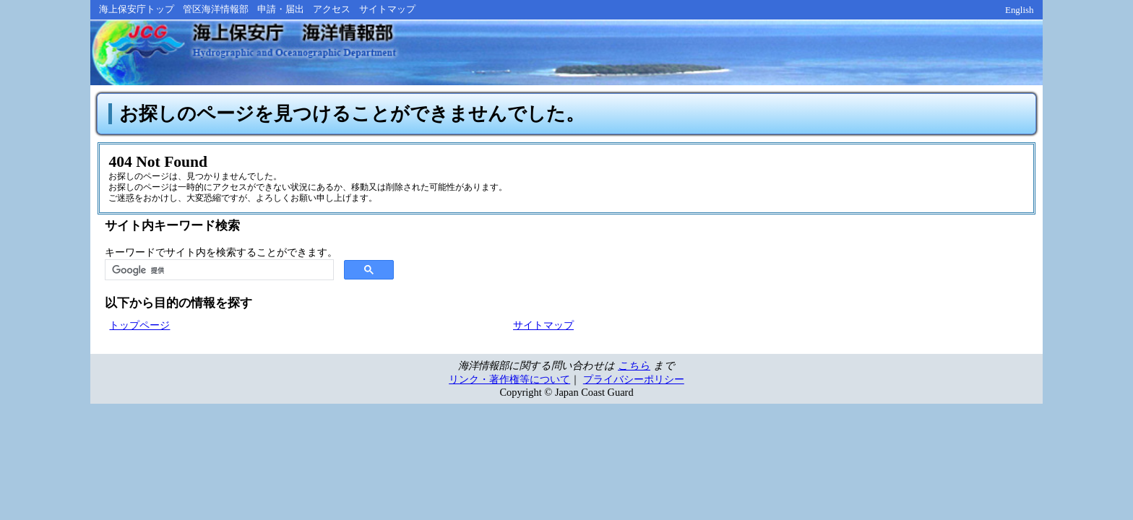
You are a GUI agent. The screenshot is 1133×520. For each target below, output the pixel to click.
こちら (634, 370)
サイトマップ (387, 9)
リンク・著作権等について (509, 383)
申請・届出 (280, 9)
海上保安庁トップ (136, 9)
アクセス (331, 9)
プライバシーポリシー (633, 383)
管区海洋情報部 (216, 9)
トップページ (139, 329)
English (1019, 9)
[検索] (218, 274)
